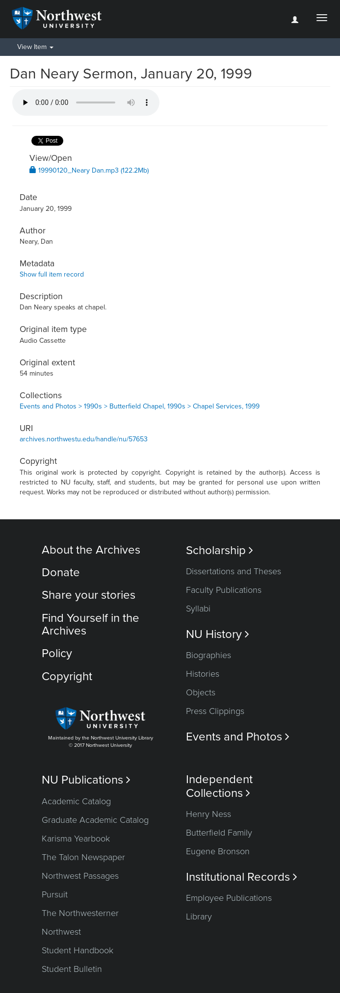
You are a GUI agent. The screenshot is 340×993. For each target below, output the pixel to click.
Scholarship (219, 550)
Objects (200, 692)
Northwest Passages (80, 875)
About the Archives (91, 550)
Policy (57, 653)
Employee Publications (229, 897)
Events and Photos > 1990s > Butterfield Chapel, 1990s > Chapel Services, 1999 (140, 406)
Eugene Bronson (218, 851)
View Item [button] (35, 47)
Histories (202, 673)
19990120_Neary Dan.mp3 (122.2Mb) (89, 170)
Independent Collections (219, 786)
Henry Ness (208, 814)
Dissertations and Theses (233, 571)
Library (199, 916)
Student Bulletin (72, 969)
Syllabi (198, 608)
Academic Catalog (76, 801)
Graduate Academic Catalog (95, 820)
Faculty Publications (224, 590)
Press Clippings (215, 711)
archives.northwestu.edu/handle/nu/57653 (84, 439)
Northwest (61, 931)
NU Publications (86, 780)
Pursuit (55, 894)
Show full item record (52, 274)
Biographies (208, 655)
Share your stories (88, 595)
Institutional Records (241, 877)
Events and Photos (237, 737)
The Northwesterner (80, 913)
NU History (217, 634)
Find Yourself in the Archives (90, 624)
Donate (61, 572)
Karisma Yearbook (76, 838)
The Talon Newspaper (83, 857)
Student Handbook (77, 950)
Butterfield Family (219, 832)
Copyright (67, 676)
